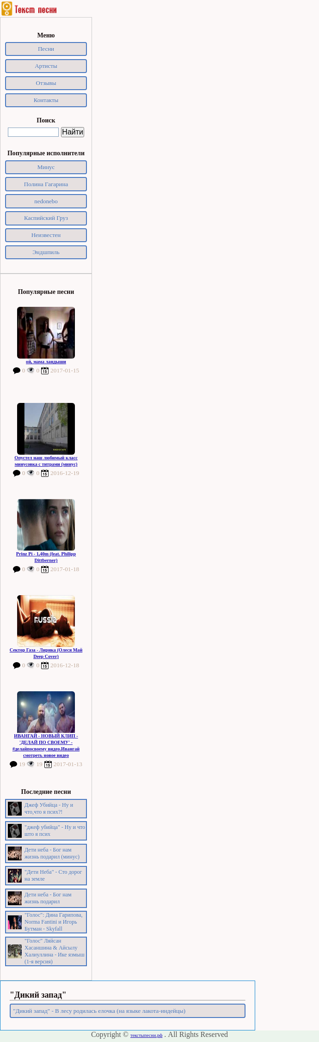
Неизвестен (46, 235)
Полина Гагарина (46, 184)
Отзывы (46, 82)
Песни (46, 48)
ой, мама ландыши (46, 361)
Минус (46, 167)
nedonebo (46, 201)
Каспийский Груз (46, 217)
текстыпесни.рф (146, 1035)
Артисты (46, 65)
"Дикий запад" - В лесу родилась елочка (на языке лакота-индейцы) (99, 1010)
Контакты (46, 100)
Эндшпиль (46, 252)
